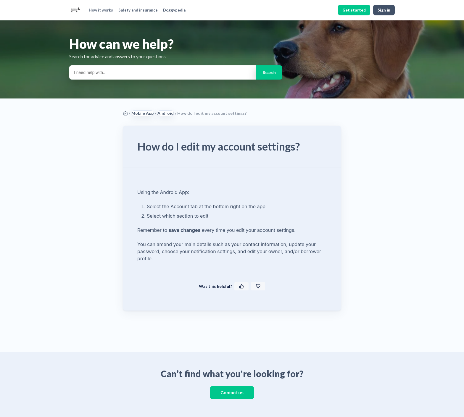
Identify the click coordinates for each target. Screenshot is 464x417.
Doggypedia (174, 10)
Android (165, 113)
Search (269, 72)
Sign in (384, 10)
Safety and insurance (138, 10)
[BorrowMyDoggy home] (75, 10)
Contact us (232, 392)
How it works (101, 10)
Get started (354, 10)
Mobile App (142, 113)
